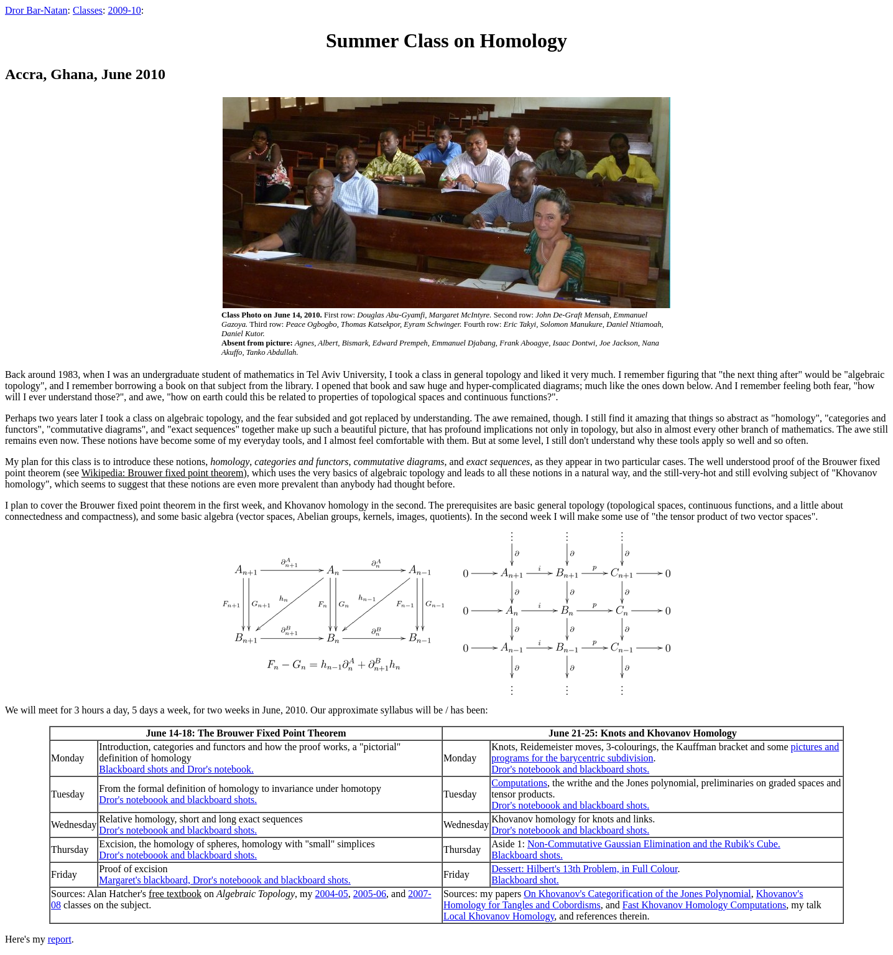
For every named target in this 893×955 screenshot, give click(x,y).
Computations (519, 783)
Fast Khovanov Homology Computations (704, 905)
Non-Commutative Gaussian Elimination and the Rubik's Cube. (653, 844)
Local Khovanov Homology (498, 916)
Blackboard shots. (527, 855)
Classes (88, 10)
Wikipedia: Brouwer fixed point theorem (162, 473)
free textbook (175, 893)
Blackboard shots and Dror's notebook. (176, 769)
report (60, 939)
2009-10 (124, 10)
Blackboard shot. (524, 880)
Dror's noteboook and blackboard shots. (570, 769)
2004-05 (331, 893)
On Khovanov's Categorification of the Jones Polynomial (637, 893)
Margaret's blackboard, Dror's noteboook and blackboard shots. (224, 880)
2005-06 (369, 893)
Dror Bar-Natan (36, 10)
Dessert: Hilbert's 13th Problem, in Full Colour (584, 868)
